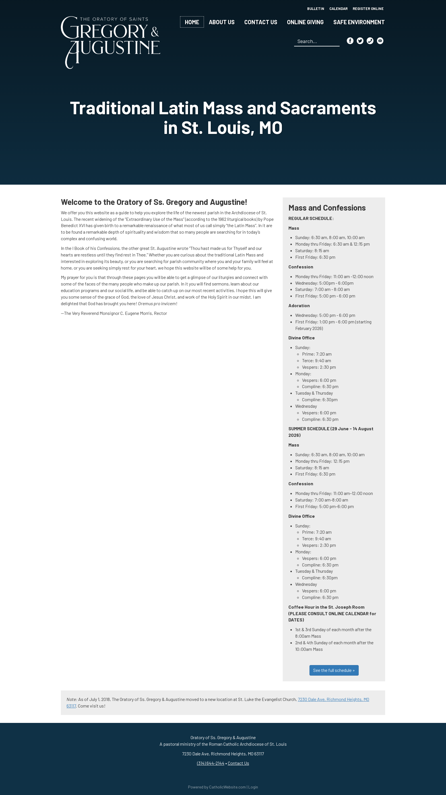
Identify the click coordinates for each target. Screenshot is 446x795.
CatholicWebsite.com (227, 786)
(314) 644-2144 (210, 763)
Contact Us (260, 22)
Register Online (368, 8)
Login (253, 786)
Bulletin (314, 8)
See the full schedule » (334, 670)
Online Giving (305, 22)
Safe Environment (359, 22)
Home (192, 22)
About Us (222, 22)
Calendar (337, 8)
